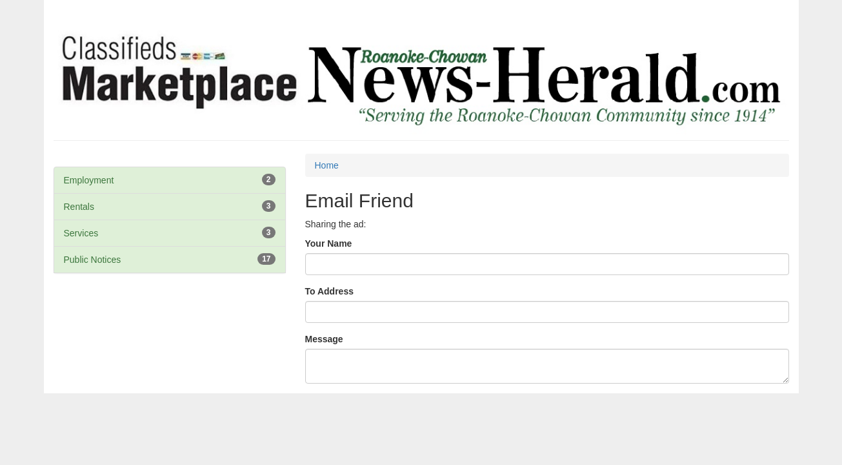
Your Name (328, 243)
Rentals (79, 207)
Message (324, 339)
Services (81, 233)
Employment (89, 180)
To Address (329, 291)
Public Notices (92, 259)
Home (327, 165)
